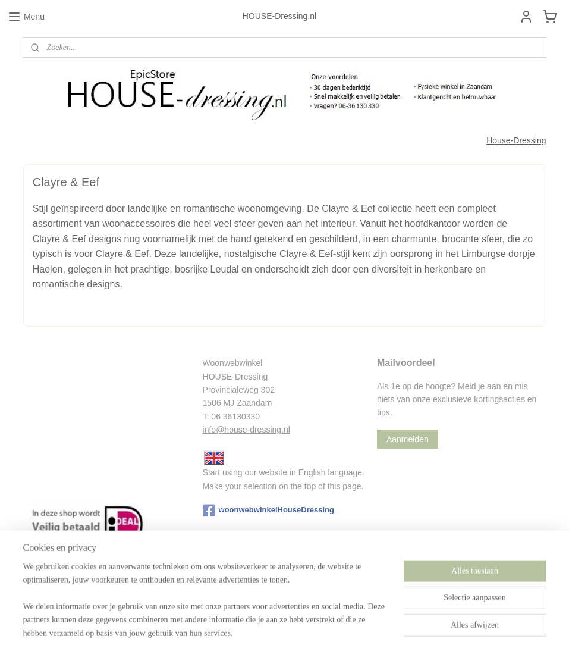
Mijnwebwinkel (409, 623)
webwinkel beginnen (317, 623)
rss (278, 623)
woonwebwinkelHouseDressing (268, 510)
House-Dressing (516, 140)
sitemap (257, 623)
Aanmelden (407, 439)
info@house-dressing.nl (246, 429)
